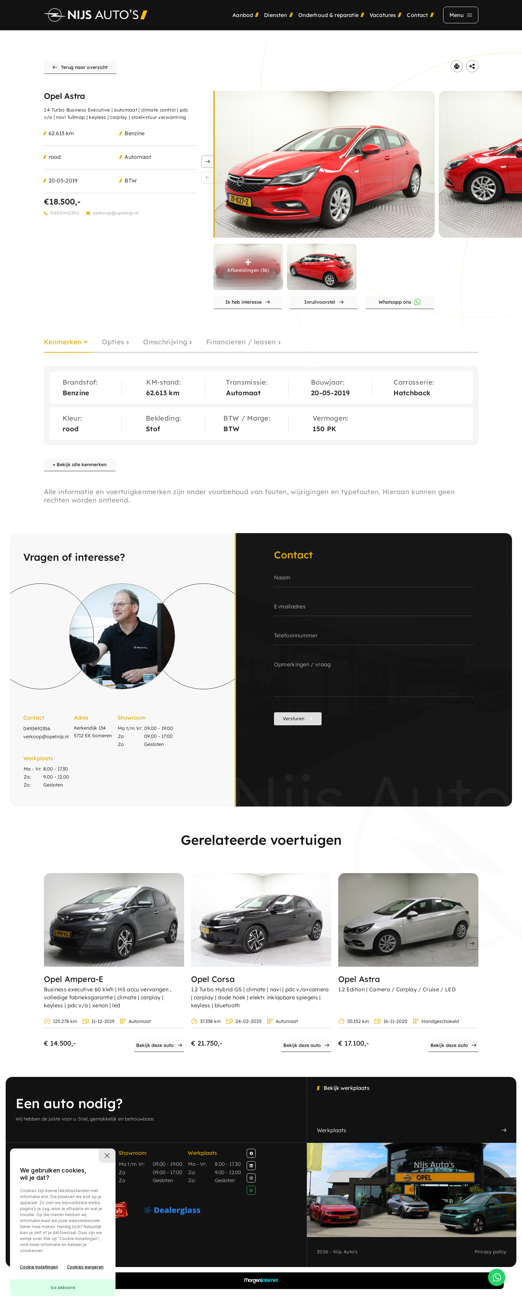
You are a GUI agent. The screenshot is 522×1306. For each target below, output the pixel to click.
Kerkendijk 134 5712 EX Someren (95, 745)
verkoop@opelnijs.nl (117, 217)
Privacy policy (490, 1263)
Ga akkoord (63, 1287)
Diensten (275, 22)
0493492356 (65, 217)
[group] (325, 170)
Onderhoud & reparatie (328, 22)
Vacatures (383, 22)
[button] (207, 167)
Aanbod (242, 22)
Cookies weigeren (85, 1266)
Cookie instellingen (39, 1266)
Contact (417, 22)
